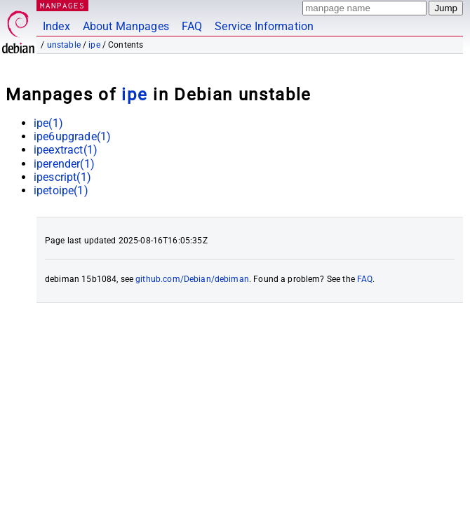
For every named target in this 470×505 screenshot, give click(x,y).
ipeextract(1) (66, 149)
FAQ (192, 26)
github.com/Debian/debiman (192, 279)
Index (56, 26)
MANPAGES (62, 5)
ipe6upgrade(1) (72, 136)
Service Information (264, 26)
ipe (94, 45)
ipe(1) (48, 123)
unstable (64, 45)
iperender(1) (64, 163)
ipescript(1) (62, 177)
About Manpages (126, 26)
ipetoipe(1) (61, 190)
